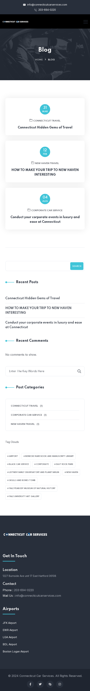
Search (76, 266)
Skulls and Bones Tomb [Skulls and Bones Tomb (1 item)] (22, 480)
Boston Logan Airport (16, 651)
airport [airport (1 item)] (13, 456)
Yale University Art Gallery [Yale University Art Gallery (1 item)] (24, 496)
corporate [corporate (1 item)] (42, 464)
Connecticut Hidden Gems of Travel (45, 131)
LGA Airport (10, 637)
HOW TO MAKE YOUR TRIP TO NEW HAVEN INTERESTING (45, 176)
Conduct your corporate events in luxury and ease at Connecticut (45, 223)
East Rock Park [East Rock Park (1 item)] (64, 464)
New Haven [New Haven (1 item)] (72, 472)
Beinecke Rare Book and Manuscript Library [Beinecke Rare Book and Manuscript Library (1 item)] (49, 456)
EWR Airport (10, 630)
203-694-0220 (45, 9)
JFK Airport (9, 623)
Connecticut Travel (45, 124)
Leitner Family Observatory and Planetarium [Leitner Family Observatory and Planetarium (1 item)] (34, 472)
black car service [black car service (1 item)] (19, 464)
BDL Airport (10, 644)
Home (39, 60)
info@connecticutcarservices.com (45, 4)
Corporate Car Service (45, 213)
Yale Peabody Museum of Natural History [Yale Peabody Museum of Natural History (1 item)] (32, 488)
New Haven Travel (45, 166)
